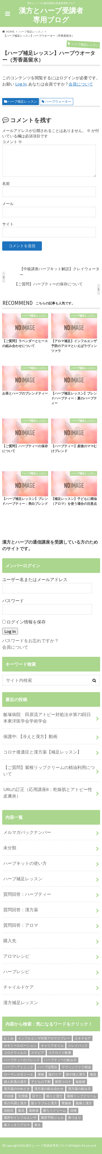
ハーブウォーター (58, 101)
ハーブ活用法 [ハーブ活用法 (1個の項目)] (47, 1067)
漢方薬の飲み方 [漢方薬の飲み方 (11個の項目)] (79, 1089)
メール (8, 203)
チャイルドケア (18, 986)
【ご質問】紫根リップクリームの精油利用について (49, 770)
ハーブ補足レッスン (22, 101)
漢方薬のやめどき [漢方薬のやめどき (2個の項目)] (17, 1089)
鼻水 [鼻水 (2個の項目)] (37, 1125)
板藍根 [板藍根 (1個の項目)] (80, 1082)
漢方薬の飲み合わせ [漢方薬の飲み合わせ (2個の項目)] (49, 1089)
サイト (8, 224)
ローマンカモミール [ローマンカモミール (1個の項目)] (18, 1074)
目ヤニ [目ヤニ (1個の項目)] (37, 1096)
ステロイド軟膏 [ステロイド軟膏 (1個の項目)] (59, 1053)
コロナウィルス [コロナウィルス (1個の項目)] (15, 1053)
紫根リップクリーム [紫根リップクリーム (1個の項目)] (81, 1096)
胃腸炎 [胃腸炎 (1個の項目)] (66, 1103)
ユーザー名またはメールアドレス (34, 579)
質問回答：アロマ (20, 925)
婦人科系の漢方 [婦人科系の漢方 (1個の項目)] (15, 1082)
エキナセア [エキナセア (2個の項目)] (83, 1038)
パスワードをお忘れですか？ (30, 640)
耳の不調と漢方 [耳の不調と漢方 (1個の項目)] (15, 1103)
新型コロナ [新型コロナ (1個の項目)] (63, 1082)
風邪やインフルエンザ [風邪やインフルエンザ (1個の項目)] (20, 1117)
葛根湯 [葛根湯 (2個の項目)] (34, 1110)
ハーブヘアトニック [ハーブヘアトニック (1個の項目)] (18, 1067)
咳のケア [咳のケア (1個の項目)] (54, 1074)
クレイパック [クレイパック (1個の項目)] (78, 1045)
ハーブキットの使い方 (25, 863)
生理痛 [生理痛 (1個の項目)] (23, 1096)
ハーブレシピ (16, 971)
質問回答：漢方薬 (20, 909)
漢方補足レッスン (20, 1002)
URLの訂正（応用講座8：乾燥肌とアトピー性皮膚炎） (47, 792)
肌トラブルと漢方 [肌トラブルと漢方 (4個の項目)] (44, 1103)
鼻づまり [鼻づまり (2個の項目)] (74, 1117)
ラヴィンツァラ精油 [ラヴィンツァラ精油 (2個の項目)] (76, 1067)
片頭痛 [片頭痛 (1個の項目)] (9, 1096)
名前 (6, 183)
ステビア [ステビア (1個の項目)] (37, 1053)
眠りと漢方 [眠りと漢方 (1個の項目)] (54, 1096)
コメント (12, 142)
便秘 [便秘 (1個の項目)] (41, 1074)
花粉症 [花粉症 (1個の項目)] (9, 1110)
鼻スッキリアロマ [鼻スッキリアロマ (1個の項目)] (17, 1125)
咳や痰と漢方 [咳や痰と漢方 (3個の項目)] (75, 1074)
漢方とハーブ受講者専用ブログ (51, 15)
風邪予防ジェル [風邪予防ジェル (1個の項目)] (52, 1117)
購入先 (9, 940)
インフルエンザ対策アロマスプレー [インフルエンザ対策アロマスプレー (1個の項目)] (44, 1038)
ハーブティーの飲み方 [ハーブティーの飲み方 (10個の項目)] (60, 1060)
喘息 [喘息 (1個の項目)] (93, 1074)
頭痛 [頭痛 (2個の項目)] (73, 1110)
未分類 (9, 847)
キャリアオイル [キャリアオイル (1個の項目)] (52, 1045)
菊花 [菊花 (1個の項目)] (21, 1110)
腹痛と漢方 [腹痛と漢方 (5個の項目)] (84, 1103)
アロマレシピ (16, 955)
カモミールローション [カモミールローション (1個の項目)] (20, 1045)
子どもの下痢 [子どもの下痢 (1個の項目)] (41, 1082)
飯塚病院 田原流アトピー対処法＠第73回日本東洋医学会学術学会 (47, 717)
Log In (21, 83)
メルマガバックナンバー (27, 832)
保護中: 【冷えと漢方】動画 (30, 736)
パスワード (13, 600)
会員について (81, 83)
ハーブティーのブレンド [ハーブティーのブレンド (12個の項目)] (22, 1060)
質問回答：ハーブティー (27, 894)
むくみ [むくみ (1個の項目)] (9, 1038)
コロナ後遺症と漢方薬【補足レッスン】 (42, 751)
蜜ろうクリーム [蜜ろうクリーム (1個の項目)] (54, 1110)
